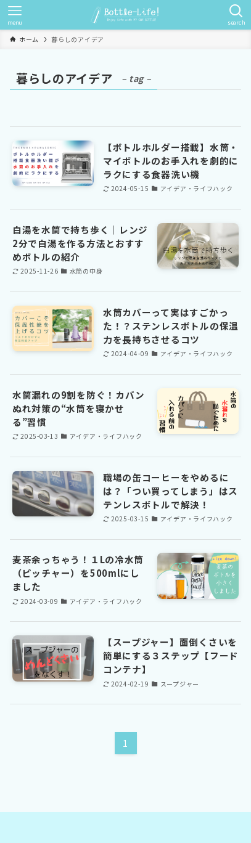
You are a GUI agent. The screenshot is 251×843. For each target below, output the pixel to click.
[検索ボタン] (236, 15)
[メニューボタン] (15, 15)
